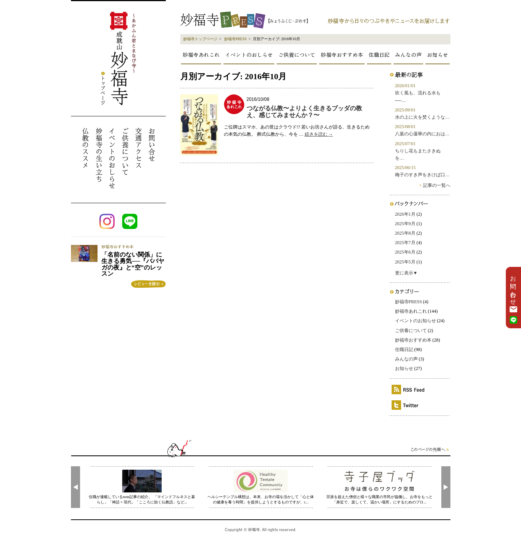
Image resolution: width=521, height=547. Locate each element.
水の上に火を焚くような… (422, 117)
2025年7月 (405, 242)
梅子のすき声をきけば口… (422, 174)
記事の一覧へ (436, 185)
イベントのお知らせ (415, 320)
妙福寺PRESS (235, 39)
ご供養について (296, 54)
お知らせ (437, 54)
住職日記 (379, 54)
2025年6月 (405, 252)
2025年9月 (405, 223)
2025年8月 (405, 233)
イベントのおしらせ (249, 54)
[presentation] (75, 487)
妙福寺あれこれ (201, 54)
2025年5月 (405, 262)
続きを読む (319, 134)
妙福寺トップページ (200, 39)
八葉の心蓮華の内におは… (422, 133)
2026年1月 (405, 214)
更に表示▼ (406, 273)
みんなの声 (408, 54)
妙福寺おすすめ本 (342, 54)
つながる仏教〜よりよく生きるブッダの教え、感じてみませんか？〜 (304, 111)
